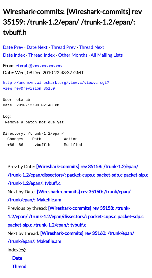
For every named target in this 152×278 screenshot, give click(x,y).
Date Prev (13, 47)
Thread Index (41, 55)
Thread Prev (63, 47)
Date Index (14, 55)
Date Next (37, 47)
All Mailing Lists (107, 55)
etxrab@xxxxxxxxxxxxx (39, 66)
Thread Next (91, 47)
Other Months (72, 55)
